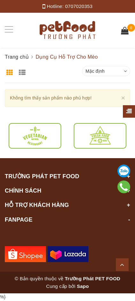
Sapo (83, 286)
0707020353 (79, 6)
